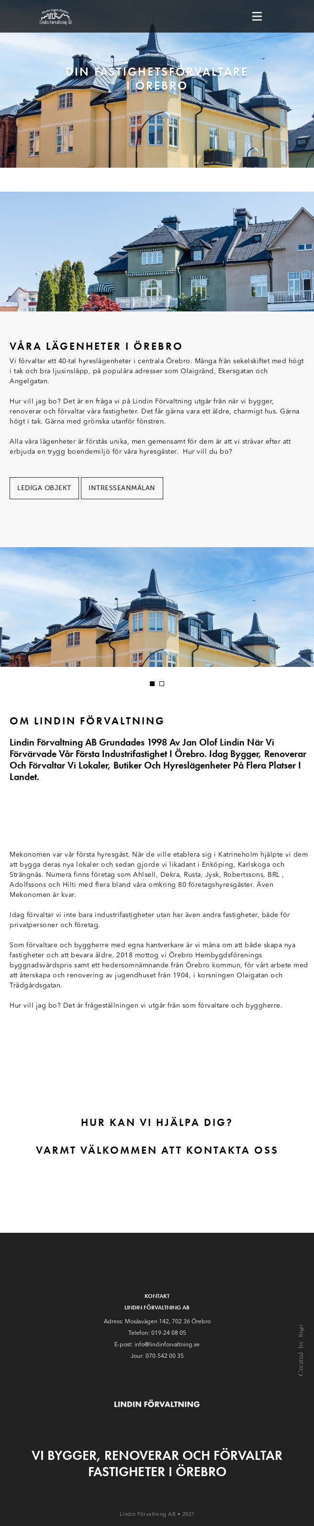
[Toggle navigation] (257, 16)
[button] (152, 683)
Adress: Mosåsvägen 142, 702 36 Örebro (157, 1322)
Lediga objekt (44, 488)
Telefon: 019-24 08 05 (157, 1333)
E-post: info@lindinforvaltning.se (157, 1345)
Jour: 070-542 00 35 (157, 1356)
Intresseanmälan (122, 488)
